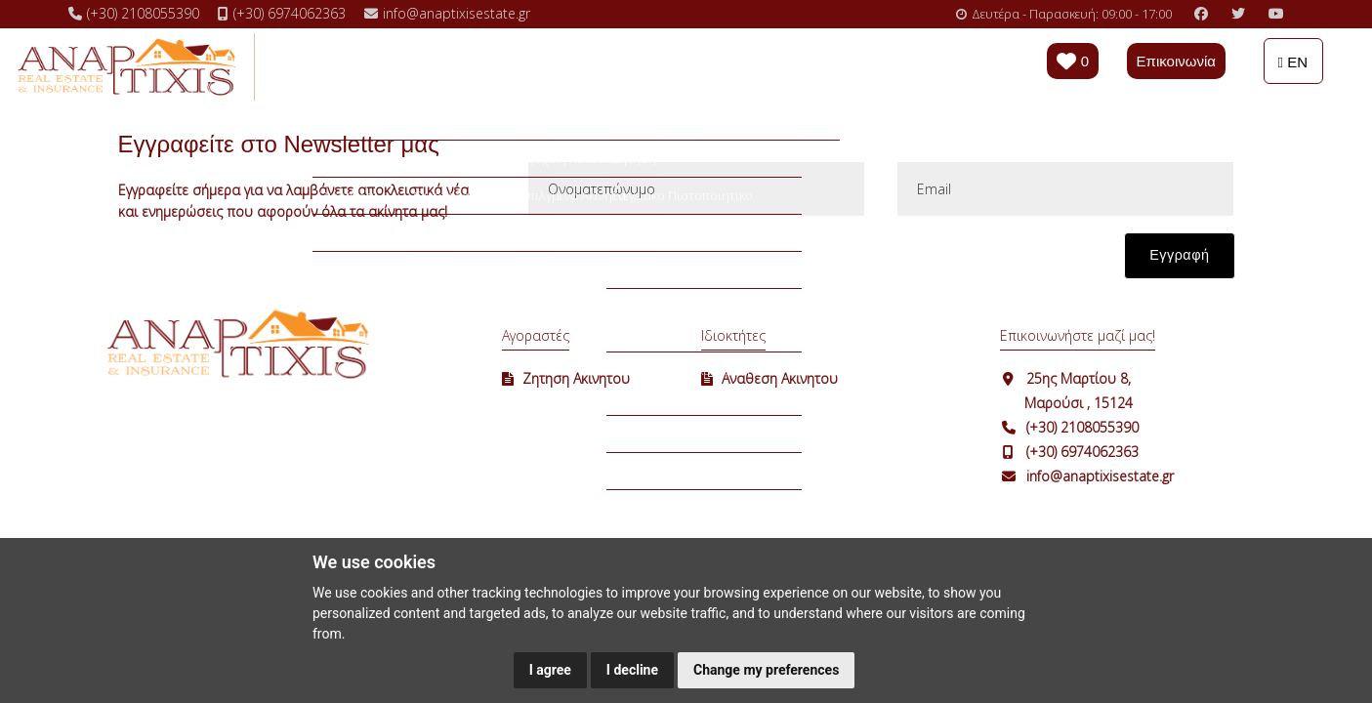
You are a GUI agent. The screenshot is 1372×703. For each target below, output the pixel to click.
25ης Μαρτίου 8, (1078, 378)
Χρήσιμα (668, 65)
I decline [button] (632, 670)
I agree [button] (550, 670)
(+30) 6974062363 (1082, 451)
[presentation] (674, 265)
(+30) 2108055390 (1082, 427)
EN (1293, 62)
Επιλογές (575, 65)
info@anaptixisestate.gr (1100, 476)
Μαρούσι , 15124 (1078, 402)
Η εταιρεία (766, 65)
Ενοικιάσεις (473, 65)
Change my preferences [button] (766, 670)
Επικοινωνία (1176, 61)
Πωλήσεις (367, 65)
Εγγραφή (1179, 255)
